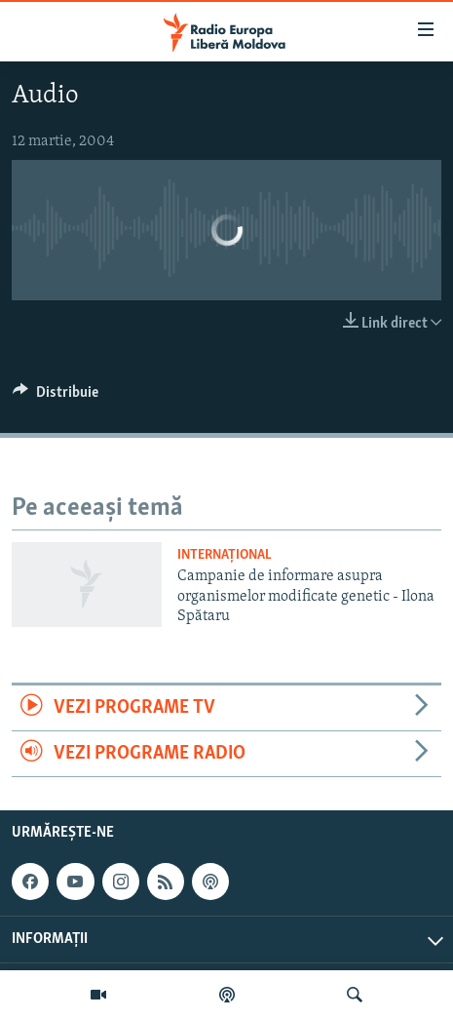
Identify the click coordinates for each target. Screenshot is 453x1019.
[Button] (55, 396)
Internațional (224, 555)
